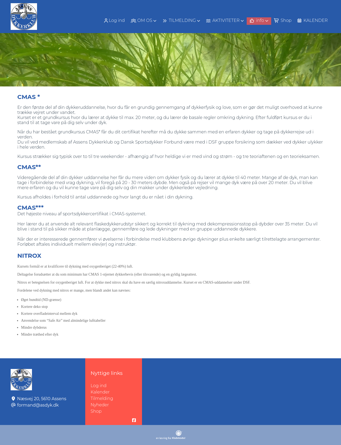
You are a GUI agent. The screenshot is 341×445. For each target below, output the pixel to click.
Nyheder (100, 404)
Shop (96, 411)
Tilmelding (102, 398)
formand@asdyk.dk (38, 405)
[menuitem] (114, 20)
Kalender (100, 392)
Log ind (114, 20)
